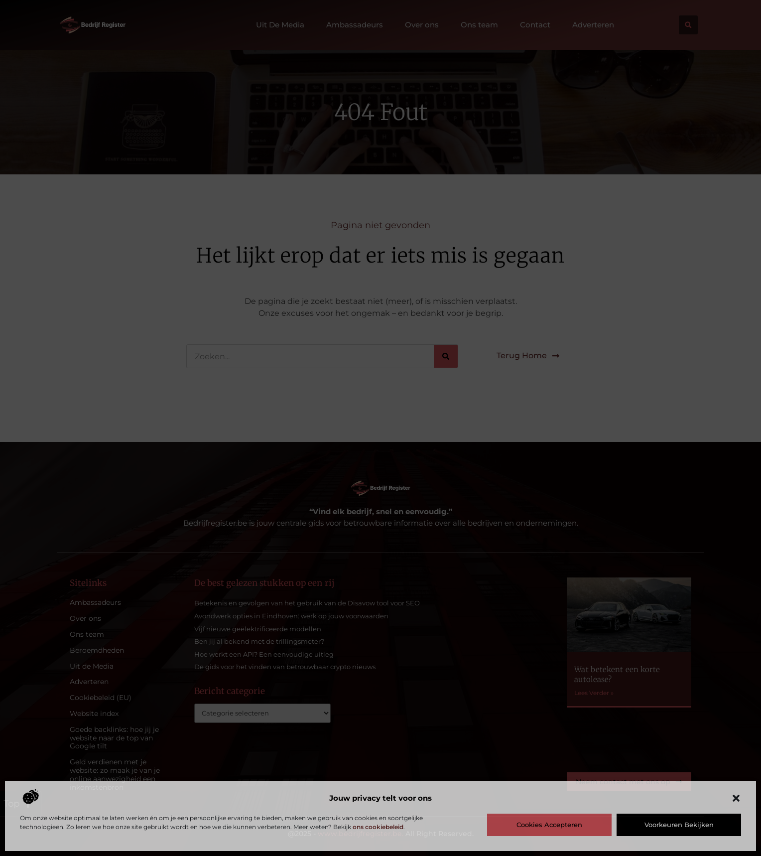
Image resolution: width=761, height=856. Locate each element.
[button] (736, 798)
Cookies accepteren (549, 825)
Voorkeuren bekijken (679, 825)
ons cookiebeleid (378, 827)
